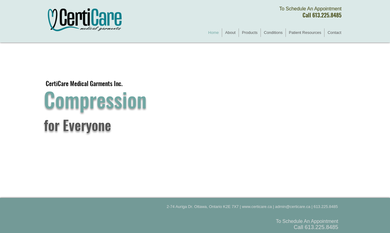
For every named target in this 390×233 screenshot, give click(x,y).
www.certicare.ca (257, 206)
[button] (250, 32)
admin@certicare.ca (292, 206)
